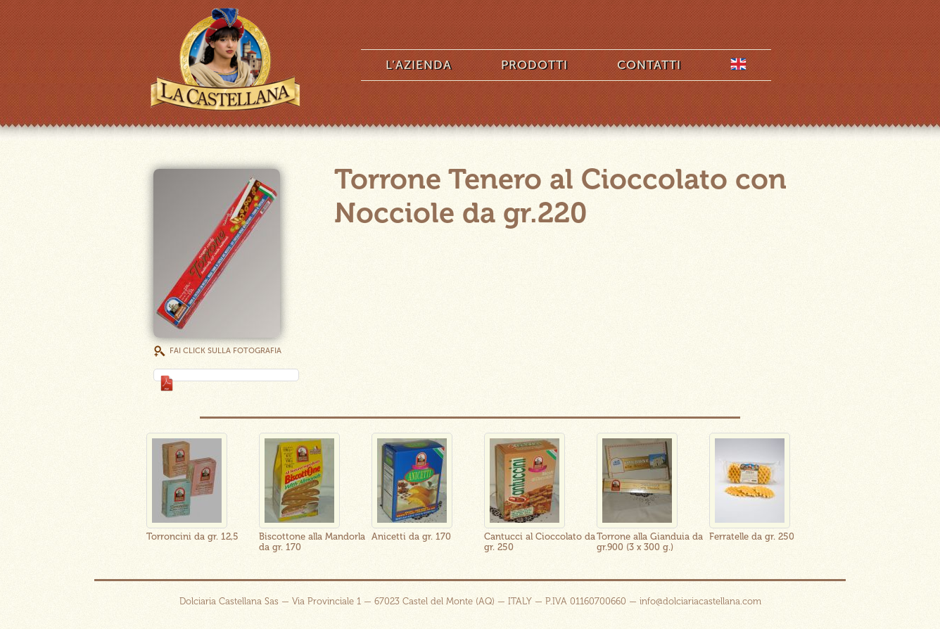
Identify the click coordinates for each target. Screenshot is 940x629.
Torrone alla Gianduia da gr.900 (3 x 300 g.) (650, 541)
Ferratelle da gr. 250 (751, 536)
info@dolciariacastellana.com (700, 601)
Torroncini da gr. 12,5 (192, 536)
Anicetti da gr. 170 (411, 536)
